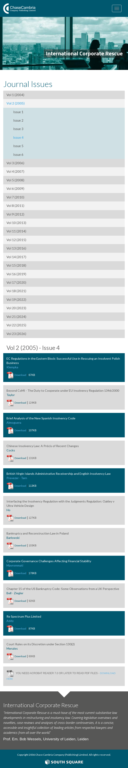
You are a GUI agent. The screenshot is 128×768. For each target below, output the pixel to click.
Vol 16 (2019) (16, 274)
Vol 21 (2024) (16, 317)
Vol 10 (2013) (16, 223)
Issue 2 (18, 120)
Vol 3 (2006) (15, 163)
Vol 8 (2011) (15, 206)
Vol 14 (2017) (16, 257)
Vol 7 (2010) (15, 197)
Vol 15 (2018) (16, 265)
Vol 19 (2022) (16, 299)
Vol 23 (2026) (16, 334)
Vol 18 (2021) (16, 291)
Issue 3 (18, 129)
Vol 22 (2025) (16, 325)
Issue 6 (18, 154)
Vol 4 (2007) (15, 171)
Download (20, 375)
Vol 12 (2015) (16, 240)
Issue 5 (18, 146)
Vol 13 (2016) (16, 248)
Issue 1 (18, 112)
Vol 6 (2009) (15, 188)
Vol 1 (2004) (15, 95)
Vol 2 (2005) (15, 103)
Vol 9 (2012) (15, 214)
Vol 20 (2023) (16, 308)
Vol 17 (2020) (16, 282)
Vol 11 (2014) (16, 231)
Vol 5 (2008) (15, 180)
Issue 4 (18, 137)
